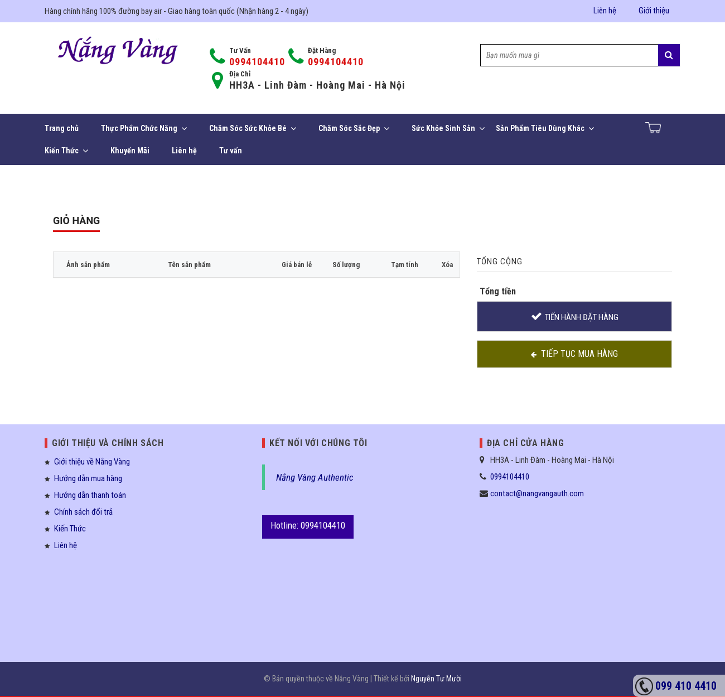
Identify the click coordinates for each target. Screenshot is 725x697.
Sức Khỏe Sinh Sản (448, 128)
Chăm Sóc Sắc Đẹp (353, 128)
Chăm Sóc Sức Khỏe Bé (252, 128)
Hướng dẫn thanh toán (90, 495)
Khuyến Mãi (129, 150)
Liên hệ (604, 11)
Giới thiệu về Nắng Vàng (92, 462)
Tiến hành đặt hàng (581, 317)
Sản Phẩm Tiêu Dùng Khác (545, 128)
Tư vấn (230, 150)
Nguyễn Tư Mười (436, 678)
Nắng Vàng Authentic (315, 477)
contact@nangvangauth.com (537, 493)
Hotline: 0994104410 (307, 525)
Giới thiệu (654, 11)
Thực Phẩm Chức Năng (144, 128)
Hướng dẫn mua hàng (88, 478)
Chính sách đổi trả (83, 512)
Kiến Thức (66, 150)
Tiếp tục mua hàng (579, 353)
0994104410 (257, 61)
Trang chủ (62, 128)
